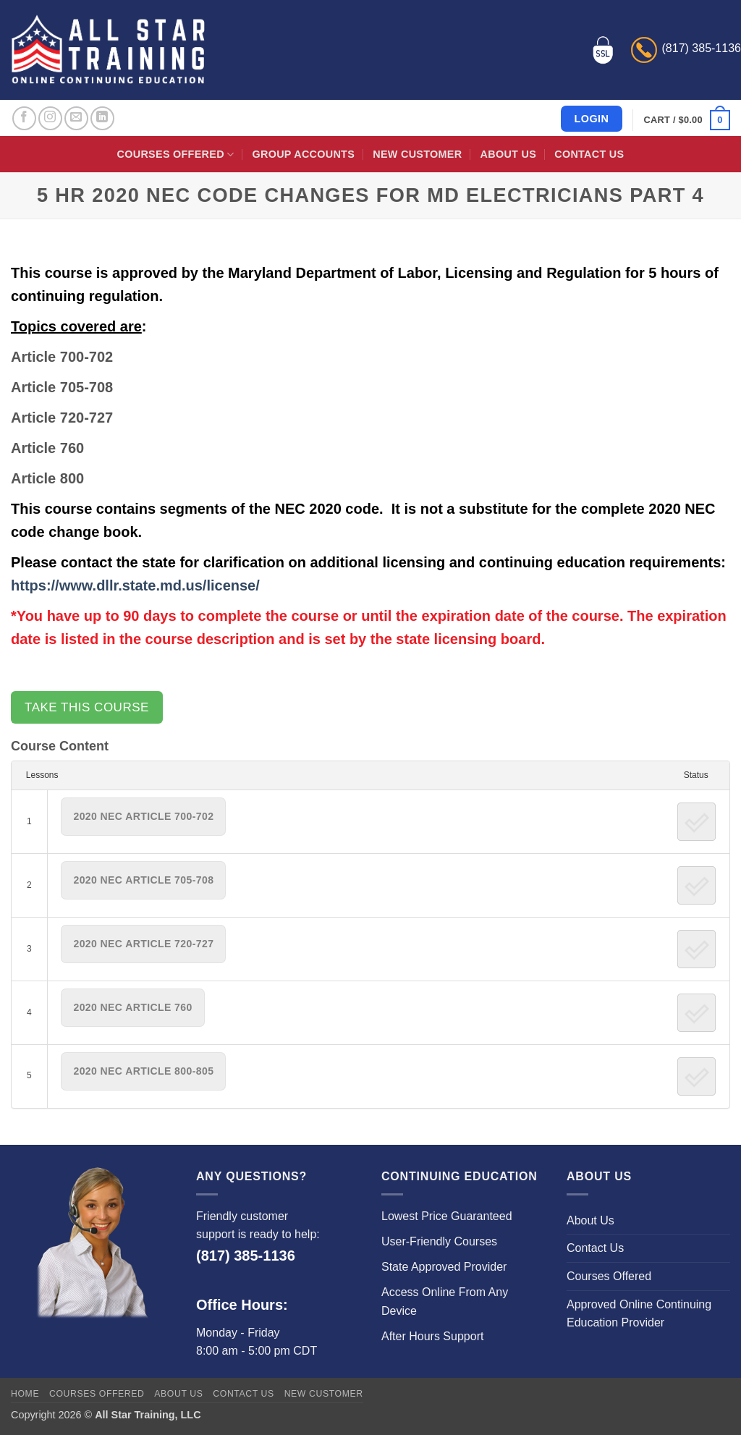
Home (25, 1394)
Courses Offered (175, 154)
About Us (508, 154)
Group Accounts (304, 154)
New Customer (417, 154)
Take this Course (87, 707)
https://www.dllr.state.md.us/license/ (135, 585)
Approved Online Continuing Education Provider (639, 1313)
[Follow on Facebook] (24, 118)
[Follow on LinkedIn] (102, 118)
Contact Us (589, 154)
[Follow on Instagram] (50, 118)
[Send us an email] (76, 118)
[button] (687, 120)
